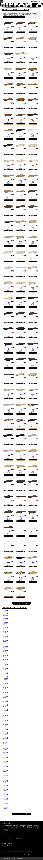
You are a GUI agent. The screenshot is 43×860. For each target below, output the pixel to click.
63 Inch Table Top (5, 683)
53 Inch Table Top (5, 667)
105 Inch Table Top (5, 748)
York (20, 363)
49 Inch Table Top (5, 661)
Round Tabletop (26, 838)
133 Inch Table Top (5, 791)
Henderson (8, 119)
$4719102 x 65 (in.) (8, 60)
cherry (18, 15)
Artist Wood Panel (33, 853)
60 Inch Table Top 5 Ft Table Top (5, 679)
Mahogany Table (26, 835)
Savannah (20, 180)
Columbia (32, 226)
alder (8, 15)
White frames (10, 827)
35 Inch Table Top (5, 639)
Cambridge (8, 516)
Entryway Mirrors (6, 851)
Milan (33, 73)
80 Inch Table (16, 836)
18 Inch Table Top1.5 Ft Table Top (5, 614)
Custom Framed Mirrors (24, 851)
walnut (15, 15)
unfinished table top (19, 13)
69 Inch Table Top (5, 692)
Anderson (8, 241)
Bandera (20, 27)
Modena (20, 88)
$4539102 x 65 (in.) (20, 75)
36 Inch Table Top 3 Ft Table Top (5, 641)
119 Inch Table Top (5, 769)
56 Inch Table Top (5, 672)
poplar (20, 15)
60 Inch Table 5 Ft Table (7, 836)
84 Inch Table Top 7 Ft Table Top (5, 716)
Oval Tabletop (21, 838)
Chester (33, 348)
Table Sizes (9, 835)
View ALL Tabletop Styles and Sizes (21, 603)
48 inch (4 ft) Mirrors (16, 828)
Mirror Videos (36, 850)
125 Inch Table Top (5, 778)
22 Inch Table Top (5, 619)
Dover (8, 73)
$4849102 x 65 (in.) (32, 60)
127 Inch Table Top (5, 782)
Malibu (21, 531)
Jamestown (32, 577)
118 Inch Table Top (5, 767)
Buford (21, 195)
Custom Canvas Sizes (10, 854)
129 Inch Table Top (5, 785)
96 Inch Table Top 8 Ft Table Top (5, 734)
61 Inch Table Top (5, 680)
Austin (21, 378)
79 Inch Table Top (5, 707)
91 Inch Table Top (5, 726)
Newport (8, 562)
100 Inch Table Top (5, 739)
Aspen (8, 333)
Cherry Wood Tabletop (31, 838)
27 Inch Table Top (5, 627)
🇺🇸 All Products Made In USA (38, 1)
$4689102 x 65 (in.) (8, 29)
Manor (21, 394)
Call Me (32, 1)
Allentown (8, 378)
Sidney (9, 287)
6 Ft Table (12, 836)
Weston (21, 562)
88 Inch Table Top (5, 721)
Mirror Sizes (27, 850)
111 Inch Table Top (5, 757)
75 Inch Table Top (5, 701)
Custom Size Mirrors (23, 850)
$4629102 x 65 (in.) (20, 60)
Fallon (21, 119)
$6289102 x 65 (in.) (20, 45)
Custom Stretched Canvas (19, 853)
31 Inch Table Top (5, 633)
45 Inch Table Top (5, 655)
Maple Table (22, 835)
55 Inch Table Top (5, 670)
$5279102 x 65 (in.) (8, 289)
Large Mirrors (30, 851)
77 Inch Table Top (5, 704)
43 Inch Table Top (5, 652)
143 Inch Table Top (5, 806)
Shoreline (8, 470)
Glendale (8, 165)
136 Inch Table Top (5, 795)
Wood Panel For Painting (27, 853)
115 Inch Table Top (5, 763)
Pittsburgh (8, 363)
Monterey (32, 58)
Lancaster (32, 241)
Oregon (33, 256)
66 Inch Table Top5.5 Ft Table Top (5, 688)
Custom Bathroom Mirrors (5, 850)
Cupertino (8, 546)
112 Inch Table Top (5, 758)
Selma (9, 577)
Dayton (21, 256)
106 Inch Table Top (5, 749)
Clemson (20, 226)
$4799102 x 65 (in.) (20, 533)
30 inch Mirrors (29, 827)
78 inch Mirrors (33, 828)
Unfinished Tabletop (16, 838)
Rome (33, 485)
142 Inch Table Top (5, 804)
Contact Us (26, 854)
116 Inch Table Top (5, 765)
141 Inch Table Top (5, 803)
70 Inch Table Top (5, 693)
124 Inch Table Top (5, 776)
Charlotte (32, 134)
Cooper (9, 424)
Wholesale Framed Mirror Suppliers (15, 850)
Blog (24, 854)
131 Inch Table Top (5, 788)
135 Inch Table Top (5, 794)
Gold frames (6, 827)
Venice (33, 88)
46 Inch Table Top (5, 656)
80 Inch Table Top (5, 709)
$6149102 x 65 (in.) (8, 136)
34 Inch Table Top (5, 637)
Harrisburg (8, 58)
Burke (33, 302)
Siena (8, 88)
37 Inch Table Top (5, 642)
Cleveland (8, 256)
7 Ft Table (19, 836)
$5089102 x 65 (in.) (20, 106)
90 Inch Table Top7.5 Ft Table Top (5, 725)
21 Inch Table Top (5, 618)
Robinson (32, 317)
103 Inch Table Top (5, 744)
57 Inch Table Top (5, 673)
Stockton (20, 546)
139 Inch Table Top (5, 800)
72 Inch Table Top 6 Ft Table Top (5, 697)
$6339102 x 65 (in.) (8, 579)
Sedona (21, 149)
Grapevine (32, 119)
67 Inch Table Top (5, 689)
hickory (34, 14)
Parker (21, 333)
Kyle (8, 394)
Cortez (9, 348)
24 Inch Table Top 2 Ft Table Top (5, 623)
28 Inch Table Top (5, 628)
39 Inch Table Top (5, 646)
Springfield (20, 516)
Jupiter (21, 424)
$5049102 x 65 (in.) (20, 29)
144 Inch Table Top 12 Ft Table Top (5, 808)
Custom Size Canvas (12, 853)
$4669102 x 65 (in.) (8, 335)
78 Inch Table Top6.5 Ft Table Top (5, 706)
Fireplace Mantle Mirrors (13, 851)
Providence (20, 577)
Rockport (20, 58)
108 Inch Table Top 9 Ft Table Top (5, 753)
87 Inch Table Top (5, 720)
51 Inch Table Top (5, 664)
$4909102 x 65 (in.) (32, 45)
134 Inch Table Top (5, 793)
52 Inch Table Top (5, 665)
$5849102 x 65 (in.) (8, 45)
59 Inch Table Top (5, 676)
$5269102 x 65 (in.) (32, 319)
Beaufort (20, 241)
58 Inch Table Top (5, 674)
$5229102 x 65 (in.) (32, 274)
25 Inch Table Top (5, 624)
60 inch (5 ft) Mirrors (22, 828)
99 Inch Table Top (5, 738)
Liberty (21, 317)
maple (6, 15)
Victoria (33, 195)
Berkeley (32, 546)
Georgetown (32, 394)
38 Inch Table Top (5, 644)
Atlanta (9, 180)
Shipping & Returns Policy (20, 858)
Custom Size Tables (5, 835)
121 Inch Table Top (5, 772)
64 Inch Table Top (5, 684)
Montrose (32, 333)
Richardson (32, 424)
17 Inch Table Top (5, 611)
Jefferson (20, 302)
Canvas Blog (15, 854)
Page (20, 165)
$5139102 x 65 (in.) (20, 182)
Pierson (33, 409)
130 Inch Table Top (5, 786)
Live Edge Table (32, 835)
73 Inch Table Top (5, 698)
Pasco (21, 455)
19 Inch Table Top (5, 615)
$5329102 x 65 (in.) (32, 29)
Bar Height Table (17, 835)
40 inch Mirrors (6, 828)
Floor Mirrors (18, 851)
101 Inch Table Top (5, 741)
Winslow (33, 165)
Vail (20, 348)
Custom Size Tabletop (5, 838)
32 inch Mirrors (33, 827)
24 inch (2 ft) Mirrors (24, 827)
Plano (8, 226)
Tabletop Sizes (11, 838)
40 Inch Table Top (5, 647)
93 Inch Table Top (5, 729)
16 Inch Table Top (5, 610)
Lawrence (32, 516)
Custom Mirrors (32, 850)
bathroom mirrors (34, 825)
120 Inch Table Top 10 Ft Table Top (5, 771)
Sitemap (30, 854)
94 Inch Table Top (5, 730)
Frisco (21, 134)
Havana (33, 27)
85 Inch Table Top (5, 717)
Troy (20, 485)
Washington (20, 592)
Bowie (8, 317)
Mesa (33, 149)
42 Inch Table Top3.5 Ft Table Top (5, 651)
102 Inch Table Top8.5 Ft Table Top (5, 743)
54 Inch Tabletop (12, 839)
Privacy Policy (13, 858)
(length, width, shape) (14, 16)
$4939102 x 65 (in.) (8, 426)
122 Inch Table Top (5, 774)
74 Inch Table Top (5, 700)
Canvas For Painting (20, 854)
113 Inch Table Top (5, 760)
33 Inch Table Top (5, 636)
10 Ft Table (26, 836)
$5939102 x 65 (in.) (20, 319)
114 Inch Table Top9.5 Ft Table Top (5, 762)
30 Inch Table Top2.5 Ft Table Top (5, 632)
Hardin (9, 302)
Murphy (9, 134)
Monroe (33, 470)
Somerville (8, 531)
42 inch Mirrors (11, 828)
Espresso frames (18, 827)
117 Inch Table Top (5, 766)
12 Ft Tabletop (17, 839)
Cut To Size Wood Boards (5, 853)
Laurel (21, 287)
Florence (20, 73)
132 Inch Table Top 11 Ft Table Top (5, 790)
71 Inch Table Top (5, 695)
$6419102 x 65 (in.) (20, 579)
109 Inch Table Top (5, 754)
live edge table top (35, 13)
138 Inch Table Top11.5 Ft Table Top (5, 799)
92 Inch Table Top (5, 728)
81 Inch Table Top (5, 710)
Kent (32, 455)
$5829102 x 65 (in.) (8, 213)
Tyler (32, 378)
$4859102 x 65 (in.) (8, 75)
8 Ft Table (22, 836)
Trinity (21, 409)
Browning (32, 287)
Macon (33, 180)
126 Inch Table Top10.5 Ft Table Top (5, 781)
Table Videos (13, 835)
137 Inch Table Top (5, 797)
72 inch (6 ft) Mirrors (27, 828)
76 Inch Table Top (5, 702)
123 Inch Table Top (5, 775)
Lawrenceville (9, 195)
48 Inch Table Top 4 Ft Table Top (5, 660)
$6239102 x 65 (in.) (20, 381)
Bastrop (33, 562)
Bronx (8, 485)
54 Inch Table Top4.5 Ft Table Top (5, 669)
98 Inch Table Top (5, 737)
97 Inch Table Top (5, 735)
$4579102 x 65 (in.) (32, 75)
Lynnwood (20, 470)
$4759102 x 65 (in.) (32, 121)
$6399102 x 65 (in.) (20, 411)
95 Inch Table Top (5, 732)
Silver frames (14, 827)
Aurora (9, 455)
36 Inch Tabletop (7, 839)
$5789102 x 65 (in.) (32, 197)
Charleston (8, 27)
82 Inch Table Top (5, 712)
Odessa (9, 149)
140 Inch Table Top (5, 802)
